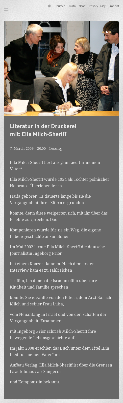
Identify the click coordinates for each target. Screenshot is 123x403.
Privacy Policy (97, 6)
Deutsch (60, 6)
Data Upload (77, 6)
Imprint (114, 6)
